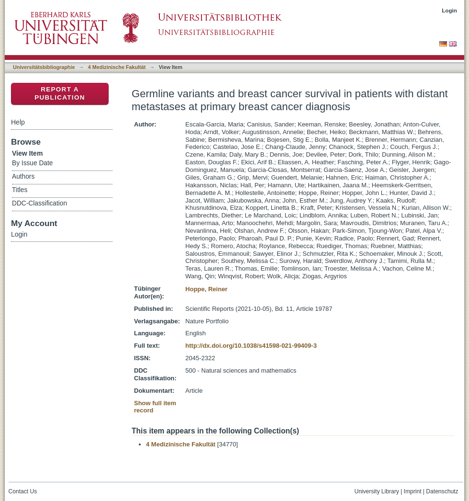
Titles (19, 190)
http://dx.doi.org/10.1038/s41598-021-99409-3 (251, 345)
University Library (376, 491)
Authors (23, 176)
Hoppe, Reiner (206, 289)
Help (18, 122)
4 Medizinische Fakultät (116, 67)
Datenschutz (442, 491)
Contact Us (23, 491)
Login (449, 10)
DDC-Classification (39, 203)
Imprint (413, 491)
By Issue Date (32, 163)
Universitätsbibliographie (44, 67)
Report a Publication (59, 93)
